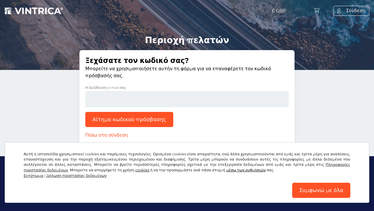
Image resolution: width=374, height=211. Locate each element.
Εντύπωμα (34, 175)
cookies (142, 170)
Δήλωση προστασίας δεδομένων (76, 175)
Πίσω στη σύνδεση (106, 135)
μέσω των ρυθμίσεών (246, 170)
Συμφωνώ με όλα (321, 190)
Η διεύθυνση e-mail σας (105, 87)
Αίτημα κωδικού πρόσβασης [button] (129, 119)
